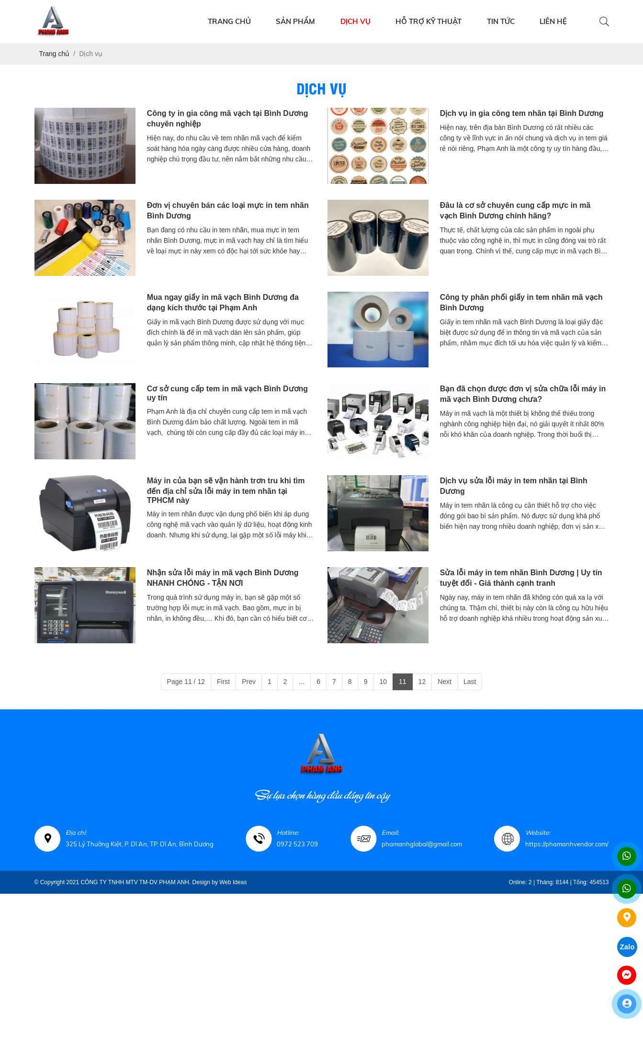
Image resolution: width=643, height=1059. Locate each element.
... (302, 681)
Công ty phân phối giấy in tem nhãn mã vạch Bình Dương (521, 302)
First (223, 681)
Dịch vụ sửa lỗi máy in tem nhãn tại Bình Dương (513, 486)
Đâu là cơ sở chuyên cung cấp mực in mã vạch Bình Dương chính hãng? (515, 210)
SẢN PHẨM (295, 21)
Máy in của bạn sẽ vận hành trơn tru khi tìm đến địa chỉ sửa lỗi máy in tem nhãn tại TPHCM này (226, 490)
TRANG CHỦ (229, 21)
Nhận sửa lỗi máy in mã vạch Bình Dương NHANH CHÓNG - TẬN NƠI (223, 578)
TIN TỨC (501, 21)
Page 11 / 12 (186, 681)
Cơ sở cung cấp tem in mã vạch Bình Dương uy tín (227, 393)
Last (469, 681)
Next (444, 681)
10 (383, 681)
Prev (249, 681)
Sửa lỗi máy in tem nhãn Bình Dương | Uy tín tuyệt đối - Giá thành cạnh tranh (521, 578)
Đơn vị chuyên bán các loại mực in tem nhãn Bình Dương (228, 210)
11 (402, 681)
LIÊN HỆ (553, 21)
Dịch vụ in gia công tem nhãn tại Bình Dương (522, 113)
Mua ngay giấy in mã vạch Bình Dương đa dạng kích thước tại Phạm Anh (223, 302)
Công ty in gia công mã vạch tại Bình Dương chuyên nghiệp (227, 118)
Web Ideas (233, 882)
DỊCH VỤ (355, 21)
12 (422, 681)
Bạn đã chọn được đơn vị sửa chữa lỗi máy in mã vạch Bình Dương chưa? (523, 394)
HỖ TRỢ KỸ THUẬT (428, 21)
